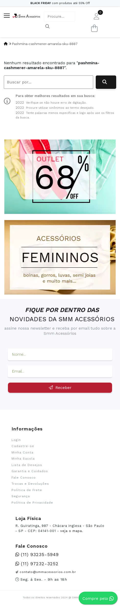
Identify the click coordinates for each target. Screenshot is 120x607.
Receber (60, 387)
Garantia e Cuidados (29, 471)
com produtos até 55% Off (60, 3)
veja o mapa (71, 531)
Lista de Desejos (26, 465)
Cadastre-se (22, 446)
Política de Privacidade (32, 502)
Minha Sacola (23, 458)
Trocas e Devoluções (30, 483)
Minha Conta (22, 452)
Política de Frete (26, 490)
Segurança (20, 496)
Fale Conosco (23, 477)
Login (16, 440)
